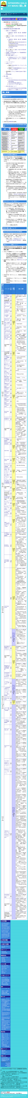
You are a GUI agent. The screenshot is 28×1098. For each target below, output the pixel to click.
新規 (24, 13)
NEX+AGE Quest (6, 460)
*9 (21, 804)
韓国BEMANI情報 (5, 993)
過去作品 (3, 1031)
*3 (22, 421)
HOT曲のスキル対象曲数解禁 (6, 296)
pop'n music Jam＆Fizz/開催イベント (5, 1025)
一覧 (26, 13)
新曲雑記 (14, 30)
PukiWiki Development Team (15, 1095)
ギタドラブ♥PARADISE (6, 320)
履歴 (14, 13)
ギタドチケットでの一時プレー (16, 84)
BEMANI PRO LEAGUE (5, 981)
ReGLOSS (3, 951)
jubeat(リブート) (5, 999)
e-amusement (4, 1057)
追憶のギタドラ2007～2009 (6, 397)
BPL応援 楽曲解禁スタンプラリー (6, 648)
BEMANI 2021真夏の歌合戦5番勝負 (6, 667)
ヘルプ (9, 14)
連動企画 (3, 1050)
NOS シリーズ (4, 1043)
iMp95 (8, 1092)
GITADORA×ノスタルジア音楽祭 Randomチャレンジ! (6, 675)
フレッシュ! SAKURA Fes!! (7, 327)
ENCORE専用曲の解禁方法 (15, 83)
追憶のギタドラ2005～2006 (6, 393)
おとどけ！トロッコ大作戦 (6, 503)
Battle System (19, 71)
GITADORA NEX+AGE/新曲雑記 (5, 1005)
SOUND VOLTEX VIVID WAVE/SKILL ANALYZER (5, 1028)
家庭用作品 (3, 955)
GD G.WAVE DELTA (5, 928)
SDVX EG (5, 967)
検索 (2, 14)
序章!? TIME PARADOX (6, 381)
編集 (6, 13)
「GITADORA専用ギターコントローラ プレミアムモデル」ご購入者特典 (7, 691)
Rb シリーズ (4, 1040)
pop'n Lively (4, 968)
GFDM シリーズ (5, 1037)
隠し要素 (8, 55)
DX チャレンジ (20, 259)
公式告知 (20, 257)
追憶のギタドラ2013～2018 (6, 405)
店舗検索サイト (4, 1060)
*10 (25, 901)
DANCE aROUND (5, 936)
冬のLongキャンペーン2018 (6, 370)
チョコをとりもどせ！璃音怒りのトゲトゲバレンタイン (6, 763)
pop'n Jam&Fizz (4, 924)
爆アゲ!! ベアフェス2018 (6, 366)
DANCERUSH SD (5, 934)
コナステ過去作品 (5, 1046)
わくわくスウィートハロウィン (6, 362)
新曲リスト (8, 30)
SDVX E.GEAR (4, 931)
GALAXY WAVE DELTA (19, 194)
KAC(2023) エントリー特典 (6, 896)
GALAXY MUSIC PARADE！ (13, 635)
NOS (4, 971)
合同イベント (9, 63)
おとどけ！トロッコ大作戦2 (6, 508)
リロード (19, 13)
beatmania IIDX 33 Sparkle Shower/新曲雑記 (5, 1018)
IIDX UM (3, 960)
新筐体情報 (8, 74)
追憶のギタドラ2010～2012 (6, 401)
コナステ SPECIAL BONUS (6, 698)
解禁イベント (14, 55)
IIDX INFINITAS (4, 965)
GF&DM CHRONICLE (7, 419)
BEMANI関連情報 (5, 980)
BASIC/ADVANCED (20, 42)
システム (13, 71)
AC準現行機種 (4, 940)
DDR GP (3, 972)
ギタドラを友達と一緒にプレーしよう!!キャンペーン (6, 471)
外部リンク (3, 1056)
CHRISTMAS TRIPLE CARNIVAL (7, 311)
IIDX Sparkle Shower (5, 922)
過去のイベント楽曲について (15, 89)
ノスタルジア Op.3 (5, 933)
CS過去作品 (4, 1044)
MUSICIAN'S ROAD (6, 545)
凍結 (9, 13)
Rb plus (3, 958)
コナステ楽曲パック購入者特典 (6, 709)
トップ (2, 13)
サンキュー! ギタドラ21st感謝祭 (7, 465)
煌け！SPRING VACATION (7, 324)
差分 (11, 13)
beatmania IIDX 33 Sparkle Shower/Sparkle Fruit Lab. (5, 1022)
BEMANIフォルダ (10, 53)
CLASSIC (11, 47)
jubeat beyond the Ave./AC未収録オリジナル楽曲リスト (5, 1001)
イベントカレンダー (5, 989)
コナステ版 (3, 964)
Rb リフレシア (4, 941)
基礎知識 (11, 121)
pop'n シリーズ (4, 1034)
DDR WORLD (4, 925)
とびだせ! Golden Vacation (7, 331)
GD (3, 970)
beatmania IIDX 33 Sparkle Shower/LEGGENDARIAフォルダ (5, 1014)
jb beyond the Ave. (5, 930)
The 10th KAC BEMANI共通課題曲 (7, 481)
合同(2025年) (4, 952)
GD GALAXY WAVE (5, 927)
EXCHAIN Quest (6, 412)
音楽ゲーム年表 (4, 991)
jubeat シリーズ (4, 1039)
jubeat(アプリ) (4, 957)
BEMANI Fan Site (5, 1059)
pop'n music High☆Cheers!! (5, 1007)
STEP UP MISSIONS (7, 443)
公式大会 (3, 1053)
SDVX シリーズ (4, 1042)
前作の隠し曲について (11, 86)
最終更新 (5, 14)
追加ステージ (9, 78)
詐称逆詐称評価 (4, 984)
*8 (17, 651)
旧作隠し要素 (4, 992)
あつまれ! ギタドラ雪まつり (6, 374)
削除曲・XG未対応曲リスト (12, 52)
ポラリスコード (4, 937)
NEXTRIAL (6, 450)
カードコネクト (4, 978)
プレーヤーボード (10, 62)
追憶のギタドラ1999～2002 (6, 385)
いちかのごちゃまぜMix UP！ (6, 683)
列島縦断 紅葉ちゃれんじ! (7, 303)
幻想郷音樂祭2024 (17, 68)
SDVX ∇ (3, 947)
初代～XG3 (14, 36)
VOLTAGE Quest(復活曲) (6, 561)
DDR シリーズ (4, 1036)
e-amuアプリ (4, 977)
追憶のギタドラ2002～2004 (6, 389)
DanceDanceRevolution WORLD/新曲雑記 (5, 1010)
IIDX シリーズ (4, 1033)
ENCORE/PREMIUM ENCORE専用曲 (18, 88)
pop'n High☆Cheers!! (5, 945)
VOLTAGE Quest (6, 607)
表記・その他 (4, 982)
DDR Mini (3, 961)
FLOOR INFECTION (7, 497)
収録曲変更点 (23, 52)
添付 (16, 13)
